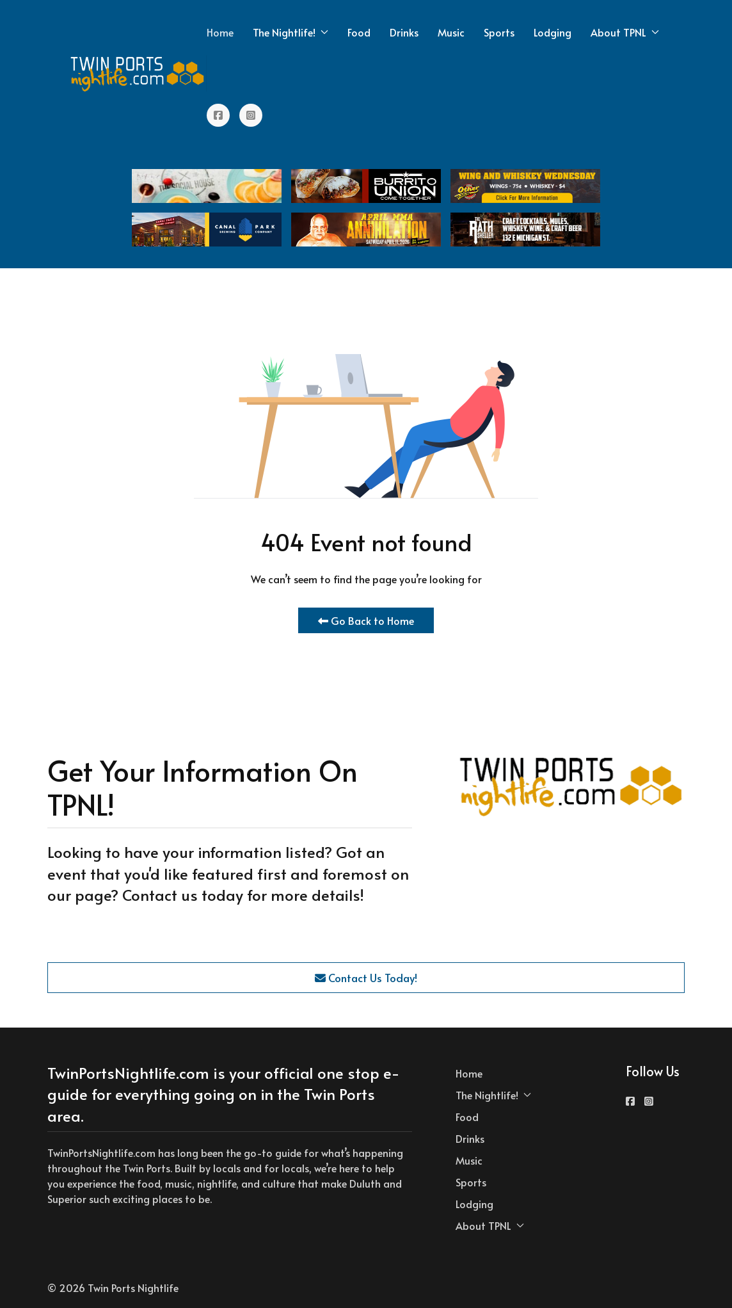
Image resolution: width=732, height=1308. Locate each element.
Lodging (552, 32)
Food (358, 32)
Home (220, 32)
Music (451, 32)
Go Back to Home (366, 620)
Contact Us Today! (366, 977)
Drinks (404, 32)
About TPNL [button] (625, 32)
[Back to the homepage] (138, 73)
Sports (499, 32)
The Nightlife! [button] (290, 32)
